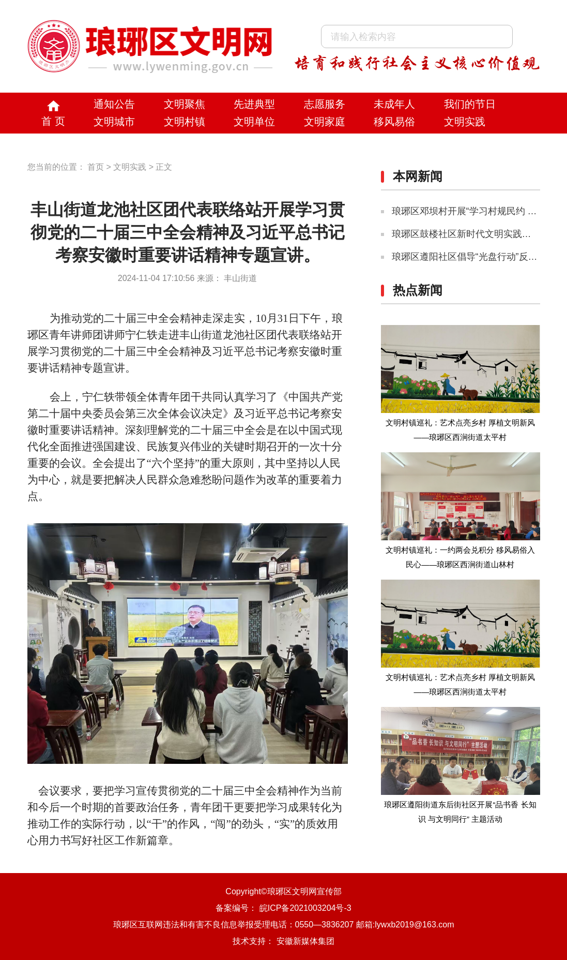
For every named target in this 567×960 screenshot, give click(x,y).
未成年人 (394, 104)
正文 (164, 167)
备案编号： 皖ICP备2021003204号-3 (283, 908)
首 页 (53, 121)
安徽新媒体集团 (305, 941)
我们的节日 (470, 104)
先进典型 (254, 104)
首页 (95, 167)
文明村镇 (184, 121)
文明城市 (114, 121)
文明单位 (254, 121)
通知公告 (114, 104)
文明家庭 (324, 121)
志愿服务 (324, 104)
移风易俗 (394, 121)
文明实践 (464, 121)
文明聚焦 (184, 104)
